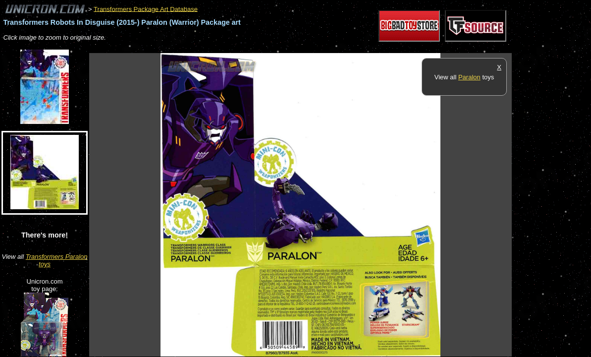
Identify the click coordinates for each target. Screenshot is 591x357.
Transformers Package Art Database (146, 8)
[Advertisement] (269, 48)
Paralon (469, 77)
